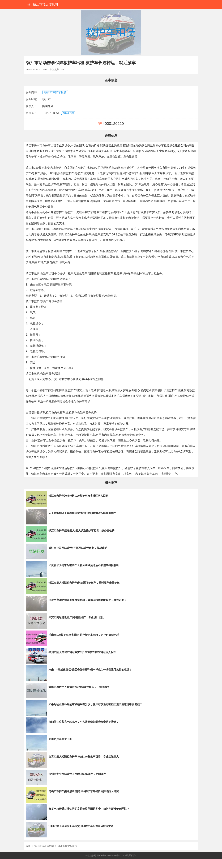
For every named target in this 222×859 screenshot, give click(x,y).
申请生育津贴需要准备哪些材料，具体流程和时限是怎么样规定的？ (88, 600)
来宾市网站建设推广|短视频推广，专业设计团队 (76, 617)
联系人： (31, 106)
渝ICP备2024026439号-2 (108, 855)
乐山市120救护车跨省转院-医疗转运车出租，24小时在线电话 (84, 634)
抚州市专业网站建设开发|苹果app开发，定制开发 (77, 773)
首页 (28, 846)
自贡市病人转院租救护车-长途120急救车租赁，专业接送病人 (84, 756)
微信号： (31, 113)
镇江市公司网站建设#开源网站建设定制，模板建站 (78, 547)
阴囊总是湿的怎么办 (60, 739)
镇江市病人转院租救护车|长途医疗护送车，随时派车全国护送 (84, 582)
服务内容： (33, 92)
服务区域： (33, 99)
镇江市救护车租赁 (55, 92)
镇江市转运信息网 (44, 846)
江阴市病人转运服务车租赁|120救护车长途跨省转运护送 (81, 826)
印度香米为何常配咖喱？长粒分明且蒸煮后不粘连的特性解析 (84, 565)
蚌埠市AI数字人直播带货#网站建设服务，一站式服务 (79, 686)
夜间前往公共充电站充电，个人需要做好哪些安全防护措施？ (84, 721)
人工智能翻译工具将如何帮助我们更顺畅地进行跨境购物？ (82, 513)
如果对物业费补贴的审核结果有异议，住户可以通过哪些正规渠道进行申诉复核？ (95, 704)
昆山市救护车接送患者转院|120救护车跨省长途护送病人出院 (84, 791)
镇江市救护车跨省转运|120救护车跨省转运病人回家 (78, 495)
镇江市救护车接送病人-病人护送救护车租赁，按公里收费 (81, 530)
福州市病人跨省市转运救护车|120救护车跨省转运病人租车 (82, 652)
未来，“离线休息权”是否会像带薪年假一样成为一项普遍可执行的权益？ (90, 669)
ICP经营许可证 (129, 855)
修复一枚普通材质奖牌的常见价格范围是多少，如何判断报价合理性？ (89, 808)
